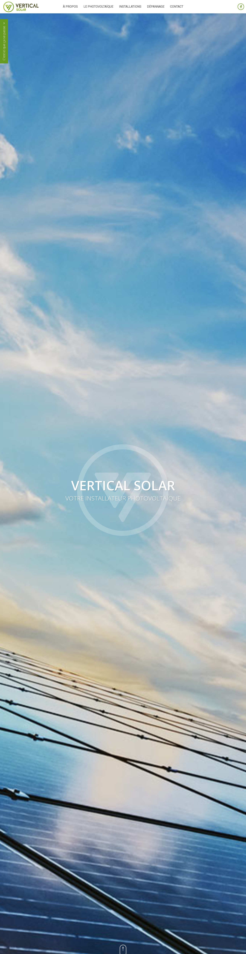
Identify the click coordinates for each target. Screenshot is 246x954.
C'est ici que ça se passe (4, 41)
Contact (176, 6)
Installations (130, 6)
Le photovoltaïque (98, 6)
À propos (70, 6)
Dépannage (155, 6)
